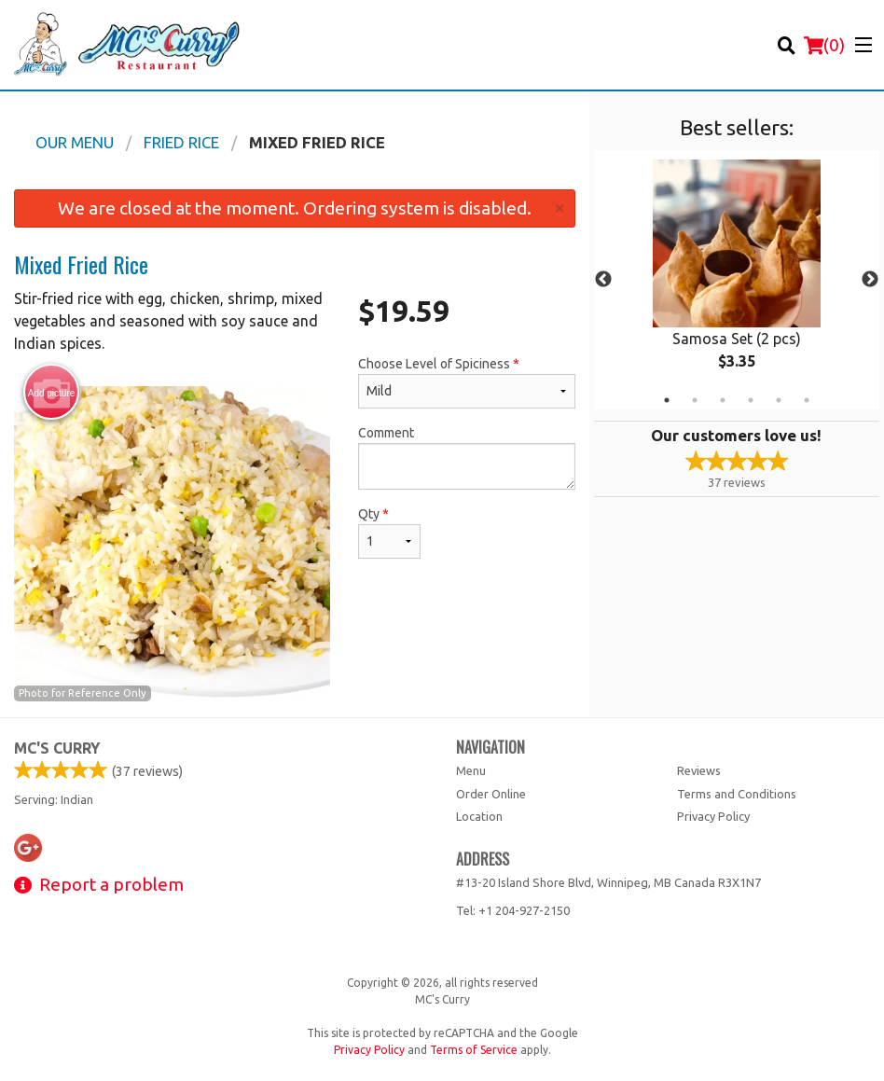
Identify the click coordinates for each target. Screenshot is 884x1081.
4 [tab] (750, 400)
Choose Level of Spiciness (466, 382)
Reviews (699, 770)
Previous (603, 279)
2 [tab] (694, 400)
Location (479, 816)
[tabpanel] (737, 280)
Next (870, 279)
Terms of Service (474, 1050)
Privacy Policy (713, 816)
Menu (471, 770)
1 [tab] (666, 400)
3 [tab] (722, 400)
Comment (466, 457)
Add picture (52, 393)
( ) (824, 45)
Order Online (491, 793)
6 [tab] (806, 400)
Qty (389, 532)
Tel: (513, 910)
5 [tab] (778, 400)
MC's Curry (57, 748)
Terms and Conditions (736, 793)
